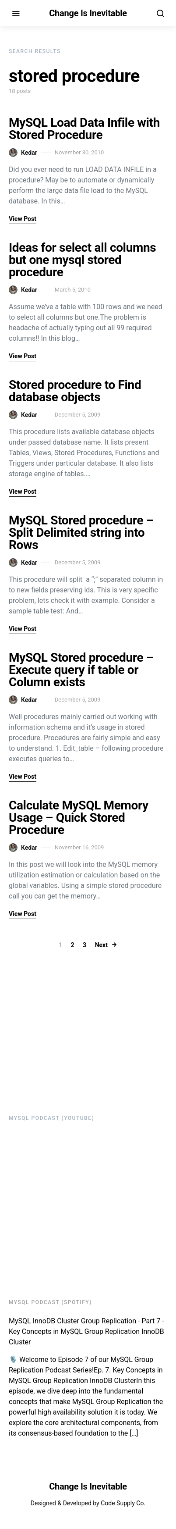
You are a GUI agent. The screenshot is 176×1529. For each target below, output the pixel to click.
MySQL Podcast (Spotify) (50, 1302)
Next (101, 944)
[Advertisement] (63, 1031)
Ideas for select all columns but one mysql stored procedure (82, 259)
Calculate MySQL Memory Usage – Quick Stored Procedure (78, 817)
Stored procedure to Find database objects (75, 391)
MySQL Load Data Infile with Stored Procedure (84, 128)
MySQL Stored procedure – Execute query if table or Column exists (81, 669)
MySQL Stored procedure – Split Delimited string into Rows (81, 532)
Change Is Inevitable (88, 13)
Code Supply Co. (123, 1503)
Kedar (23, 152)
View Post (22, 218)
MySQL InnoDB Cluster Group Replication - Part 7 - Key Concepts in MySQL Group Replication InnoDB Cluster (86, 1331)
